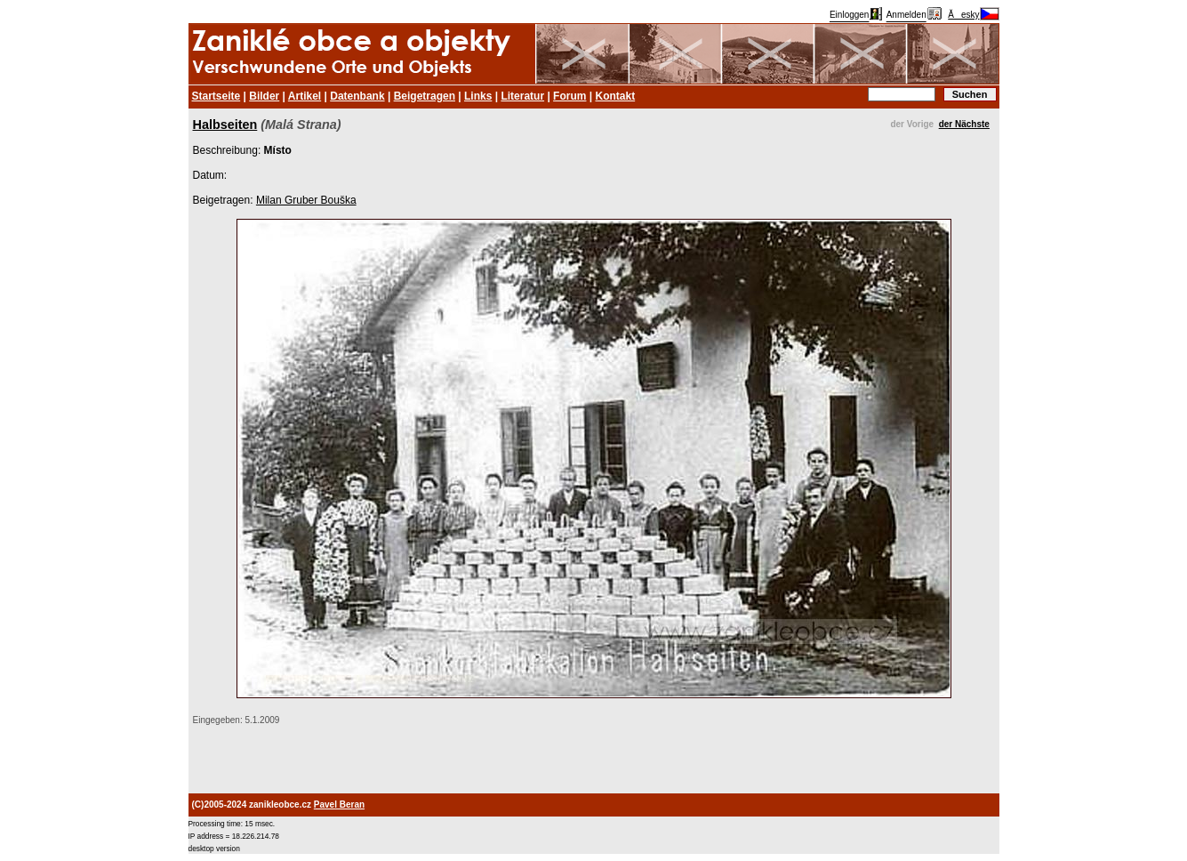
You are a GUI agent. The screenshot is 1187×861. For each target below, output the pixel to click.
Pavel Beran (339, 804)
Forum (569, 96)
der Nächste (964, 124)
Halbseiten (225, 124)
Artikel (304, 96)
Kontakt (615, 96)
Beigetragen (424, 96)
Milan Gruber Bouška (306, 200)
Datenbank (357, 96)
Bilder (264, 96)
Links (478, 96)
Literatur (522, 96)
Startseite (216, 96)
